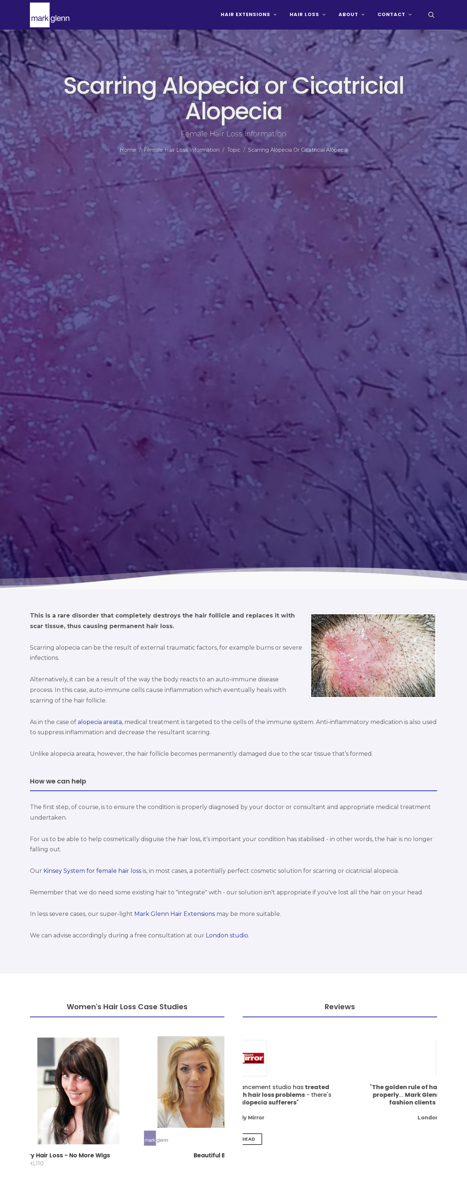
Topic (233, 150)
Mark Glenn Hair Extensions (174, 913)
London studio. (227, 935)
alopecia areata (100, 722)
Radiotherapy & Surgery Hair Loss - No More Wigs (127, 1155)
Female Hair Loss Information (182, 150)
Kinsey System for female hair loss (92, 870)
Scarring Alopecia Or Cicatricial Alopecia (298, 150)
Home (128, 150)
